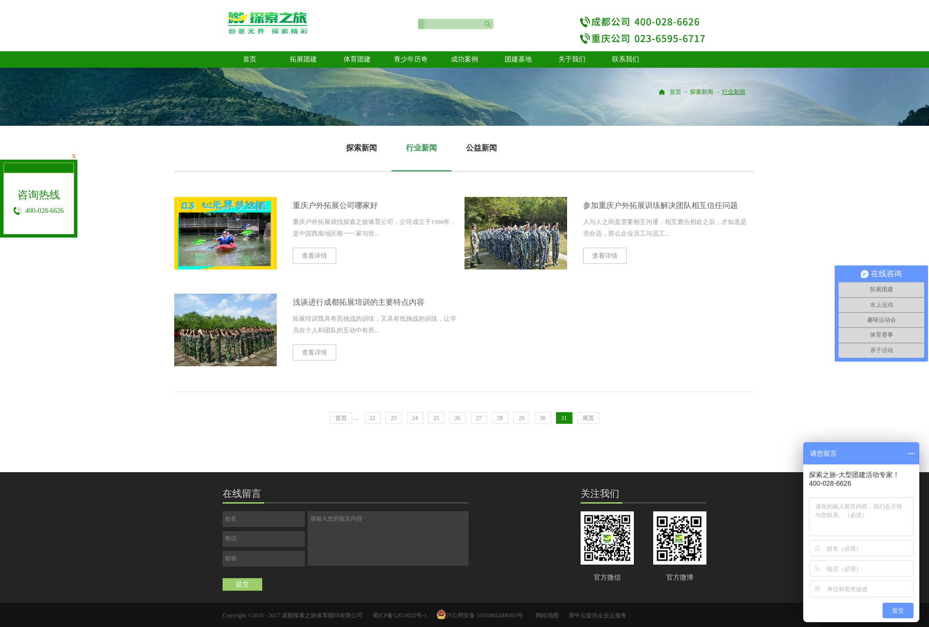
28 (500, 418)
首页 (249, 59)
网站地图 (546, 615)
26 (458, 418)
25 (436, 418)
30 (543, 418)
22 (372, 418)
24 (415, 418)
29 (521, 418)
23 (394, 418)
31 (564, 418)
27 (479, 418)
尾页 (588, 418)
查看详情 (314, 255)
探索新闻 (701, 92)
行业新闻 (733, 92)
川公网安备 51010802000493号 (484, 615)
